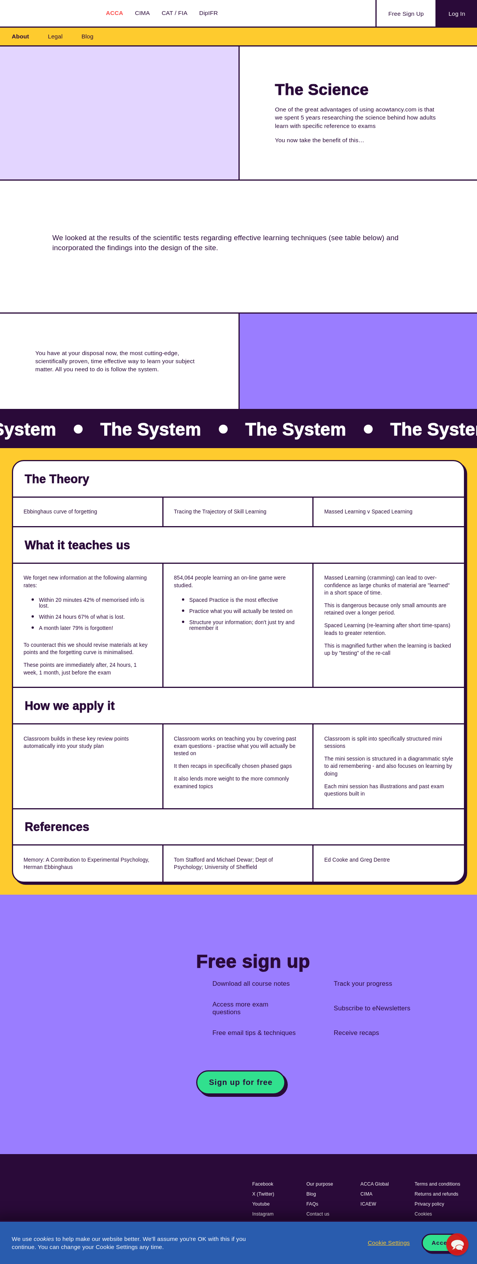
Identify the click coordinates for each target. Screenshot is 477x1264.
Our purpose (319, 1184)
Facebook (263, 1184)
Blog (87, 36)
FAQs (312, 1204)
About (20, 36)
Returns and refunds (437, 1194)
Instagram (263, 1214)
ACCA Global (374, 1184)
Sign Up (406, 13)
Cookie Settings (389, 1242)
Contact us (317, 1214)
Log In (457, 13)
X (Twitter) (263, 1194)
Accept (443, 1242)
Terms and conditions (437, 1184)
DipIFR (208, 13)
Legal (55, 36)
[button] (457, 1244)
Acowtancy (50, 13)
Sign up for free (240, 1082)
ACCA (114, 13)
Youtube (261, 1204)
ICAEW (368, 1204)
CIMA (142, 13)
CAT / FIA (174, 13)
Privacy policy (429, 1204)
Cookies (423, 1214)
